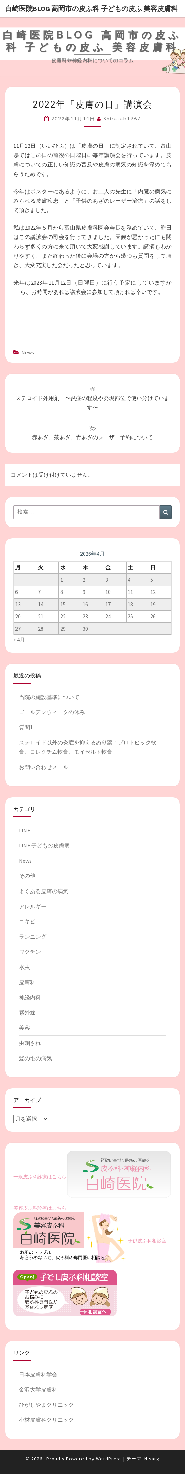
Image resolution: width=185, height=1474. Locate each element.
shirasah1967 (122, 118)
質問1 (26, 727)
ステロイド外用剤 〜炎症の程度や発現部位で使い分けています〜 (92, 398)
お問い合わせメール (43, 767)
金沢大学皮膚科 (38, 1389)
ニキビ (27, 921)
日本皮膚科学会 (38, 1374)
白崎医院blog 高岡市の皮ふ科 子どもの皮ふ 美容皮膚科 (91, 8)
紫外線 (27, 1012)
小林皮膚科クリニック (46, 1419)
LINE (24, 830)
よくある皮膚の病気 (43, 891)
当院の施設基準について (49, 697)
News (27, 352)
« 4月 (19, 639)
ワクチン (30, 951)
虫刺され (30, 1043)
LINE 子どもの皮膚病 (44, 845)
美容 (24, 1027)
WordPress (109, 1458)
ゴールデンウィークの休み (52, 712)
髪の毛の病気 (35, 1058)
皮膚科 (27, 982)
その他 (27, 875)
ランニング (32, 936)
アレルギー (32, 906)
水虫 (24, 967)
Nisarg (152, 1458)
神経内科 (30, 997)
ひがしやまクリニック (46, 1404)
